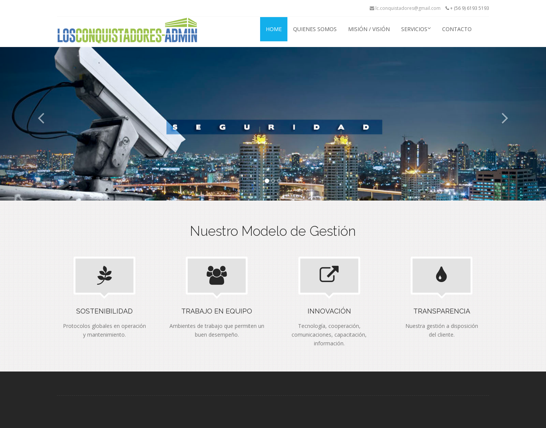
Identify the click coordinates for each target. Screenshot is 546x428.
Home (274, 29)
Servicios (416, 29)
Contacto (457, 29)
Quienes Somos (315, 29)
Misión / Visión (369, 29)
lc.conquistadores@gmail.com (405, 8)
